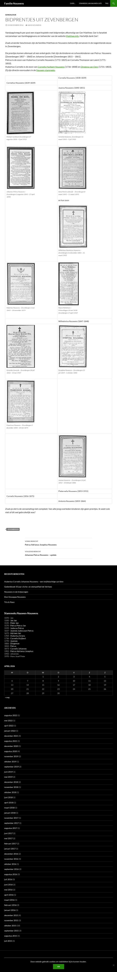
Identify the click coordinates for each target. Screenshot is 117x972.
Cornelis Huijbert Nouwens (51, 66)
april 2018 (8, 802)
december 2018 (11, 782)
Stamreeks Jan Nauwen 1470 (90, 3)
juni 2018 (8, 797)
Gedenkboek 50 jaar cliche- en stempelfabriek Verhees (28, 586)
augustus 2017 (10, 828)
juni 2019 (8, 772)
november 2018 (11, 787)
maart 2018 (9, 807)
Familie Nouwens (14, 3)
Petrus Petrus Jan (18, 625)
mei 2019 (8, 777)
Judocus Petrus (17, 628)
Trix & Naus (9, 602)
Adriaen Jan (15, 633)
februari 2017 (10, 843)
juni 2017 (8, 833)
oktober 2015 (10, 925)
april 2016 (8, 895)
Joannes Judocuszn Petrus (21, 630)
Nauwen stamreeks (45, 70)
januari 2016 (9, 910)
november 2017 (11, 818)
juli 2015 (8, 941)
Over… (72, 3)
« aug (7, 697)
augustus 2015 (10, 936)
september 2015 (11, 930)
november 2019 (11, 756)
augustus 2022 (10, 715)
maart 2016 (9, 900)
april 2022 (8, 725)
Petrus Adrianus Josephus (21, 651)
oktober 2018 (10, 792)
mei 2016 (8, 889)
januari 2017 (9, 848)
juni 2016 (8, 884)
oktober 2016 (10, 864)
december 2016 (11, 854)
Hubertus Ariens (17, 636)
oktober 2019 (10, 761)
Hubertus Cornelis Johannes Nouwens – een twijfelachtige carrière (33, 581)
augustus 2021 (10, 741)
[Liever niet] (113, 965)
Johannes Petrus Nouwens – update (58, 553)
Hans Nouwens (34, 25)
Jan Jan (13, 620)
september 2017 (11, 823)
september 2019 (11, 766)
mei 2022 (8, 720)
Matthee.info (72, 36)
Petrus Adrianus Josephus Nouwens (58, 543)
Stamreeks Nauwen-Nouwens (21, 613)
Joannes (13, 641)
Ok (58, 966)
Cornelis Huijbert (18, 638)
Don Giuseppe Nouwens (15, 597)
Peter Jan (14, 623)
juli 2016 (8, 879)
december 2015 (11, 915)
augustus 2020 (10, 751)
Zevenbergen (13, 529)
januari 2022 (9, 731)
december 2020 (11, 746)
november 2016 (11, 859)
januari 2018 (9, 813)
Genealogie (10, 15)
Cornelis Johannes (18, 648)
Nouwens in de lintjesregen (16, 592)
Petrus (13, 646)
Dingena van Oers (89, 66)
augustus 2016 (10, 874)
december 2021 (11, 736)
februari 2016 (10, 905)
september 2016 (11, 869)
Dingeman (14, 643)
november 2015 (11, 920)
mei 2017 (8, 838)
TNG (106, 3)
